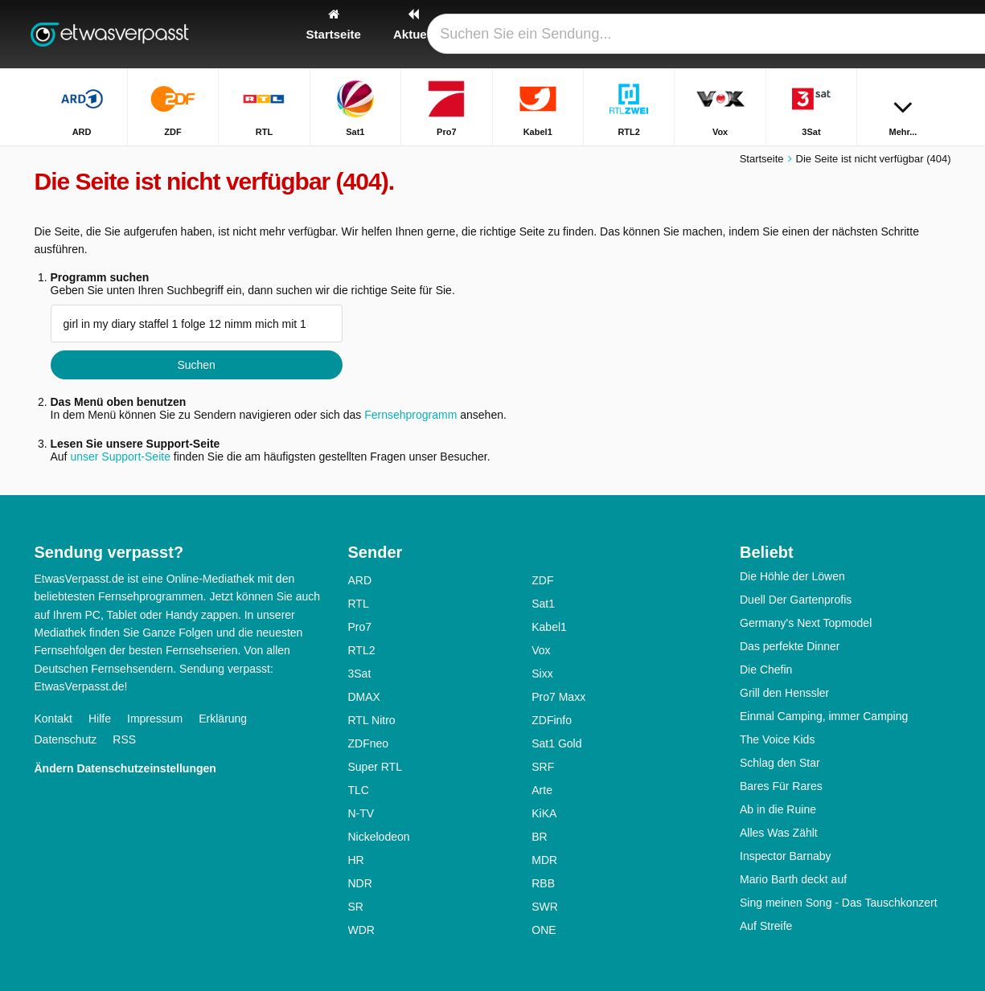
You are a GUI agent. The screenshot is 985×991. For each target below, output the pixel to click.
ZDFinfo (551, 720)
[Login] (880, 34)
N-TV (361, 813)
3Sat (359, 673)
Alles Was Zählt (779, 832)
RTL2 (362, 650)
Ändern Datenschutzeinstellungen (125, 768)
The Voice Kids (777, 739)
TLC (358, 790)
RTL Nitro (372, 720)
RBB (543, 883)
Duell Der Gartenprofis (796, 599)
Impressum (155, 718)
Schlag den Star (780, 762)
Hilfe (99, 718)
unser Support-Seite (120, 456)
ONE (543, 929)
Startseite (762, 159)
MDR (544, 860)
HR (356, 860)
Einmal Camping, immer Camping (824, 716)
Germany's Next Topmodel (806, 622)
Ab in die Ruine (778, 809)
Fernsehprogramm (410, 414)
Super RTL (375, 766)
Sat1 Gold (556, 743)
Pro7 (360, 626)
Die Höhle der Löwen (792, 576)
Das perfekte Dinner (790, 646)
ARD (360, 580)
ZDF (542, 580)
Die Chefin (766, 669)
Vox (540, 650)
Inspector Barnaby (785, 856)
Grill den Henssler (784, 692)
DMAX (364, 696)
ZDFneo (368, 743)
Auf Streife (766, 925)
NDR (360, 883)
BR (539, 836)
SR (355, 906)
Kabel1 (549, 626)
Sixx (541, 673)
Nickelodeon (379, 836)
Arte (541, 790)
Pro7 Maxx (558, 696)
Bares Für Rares (781, 786)
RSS (124, 739)
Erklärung (223, 718)
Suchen (196, 364)
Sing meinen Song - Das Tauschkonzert (839, 902)
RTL (358, 603)
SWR (544, 906)
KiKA (543, 813)
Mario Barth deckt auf (793, 879)
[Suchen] (933, 34)
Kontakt (53, 718)
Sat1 (543, 603)
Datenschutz (66, 739)
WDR (361, 929)
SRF (542, 766)
